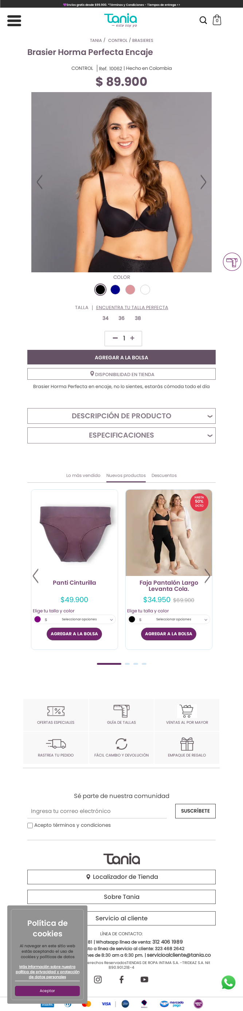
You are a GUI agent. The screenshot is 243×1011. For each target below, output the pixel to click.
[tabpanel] (74, 569)
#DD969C (130, 290)
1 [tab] (109, 664)
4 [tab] (144, 664)
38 (138, 318)
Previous (39, 182)
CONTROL (82, 68)
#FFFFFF (145, 290)
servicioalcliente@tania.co (179, 955)
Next (203, 182)
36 (121, 318)
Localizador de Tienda (121, 877)
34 (105, 318)
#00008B (115, 290)
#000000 (100, 290)
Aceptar (47, 991)
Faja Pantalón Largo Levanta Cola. (169, 586)
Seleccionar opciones (79, 619)
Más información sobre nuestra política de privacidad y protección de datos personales (47, 972)
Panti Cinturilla (74, 583)
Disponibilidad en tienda (122, 374)
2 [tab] (127, 664)
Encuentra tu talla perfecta (132, 307)
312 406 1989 (167, 942)
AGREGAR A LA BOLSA (121, 357)
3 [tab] (135, 664)
